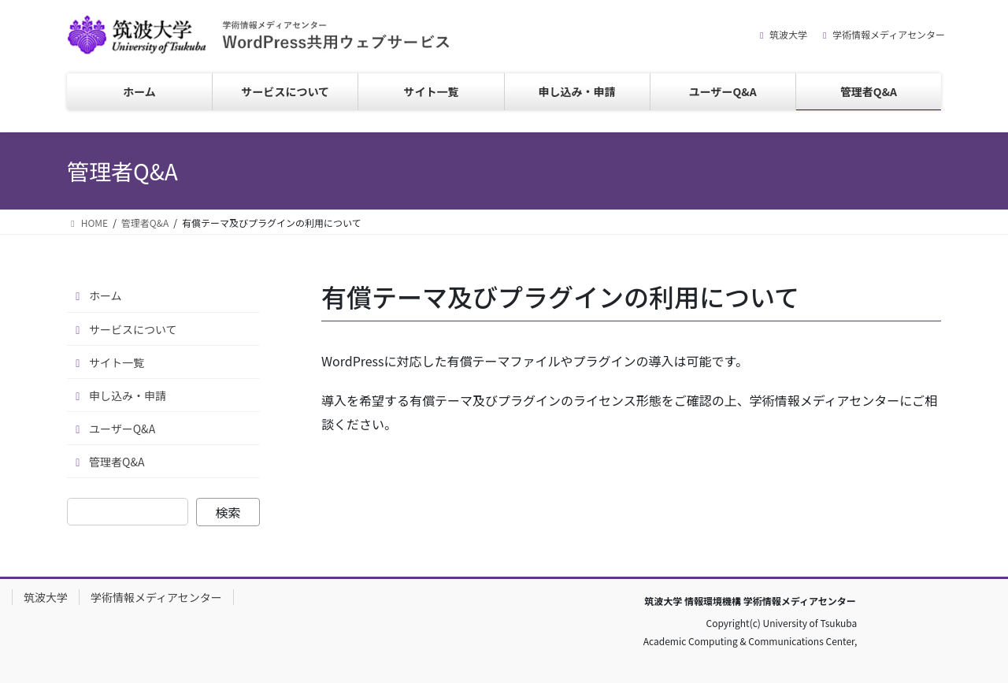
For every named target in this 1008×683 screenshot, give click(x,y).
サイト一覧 (116, 362)
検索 (228, 512)
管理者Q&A (116, 462)
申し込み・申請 (127, 395)
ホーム (105, 295)
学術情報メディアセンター (888, 34)
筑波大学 (788, 34)
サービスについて (133, 329)
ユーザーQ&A (122, 428)
